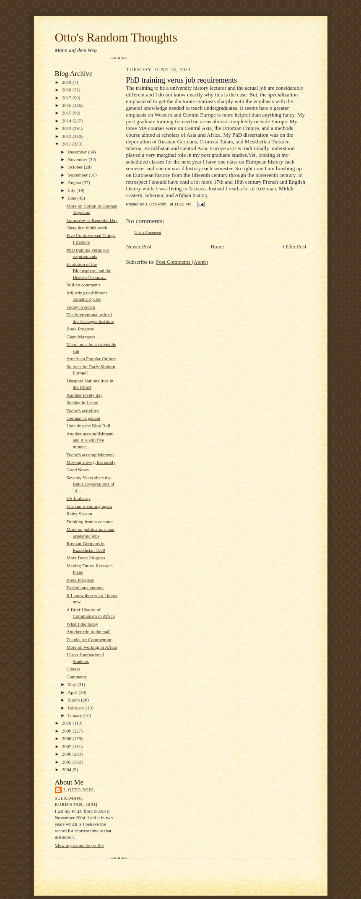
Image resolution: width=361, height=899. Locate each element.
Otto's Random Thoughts (116, 37)
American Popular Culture (91, 358)
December (78, 151)
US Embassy (78, 498)
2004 (67, 769)
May (72, 684)
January (75, 715)
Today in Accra (80, 306)
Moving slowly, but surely (90, 462)
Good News (77, 469)
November (78, 159)
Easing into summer (85, 587)
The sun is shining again (89, 506)
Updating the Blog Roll (88, 425)
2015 (67, 112)
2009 (67, 730)
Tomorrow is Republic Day (91, 220)
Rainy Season (79, 513)
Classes (73, 668)
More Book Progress (85, 557)
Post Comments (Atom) (182, 262)
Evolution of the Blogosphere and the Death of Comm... (88, 271)
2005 (67, 761)
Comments (76, 676)
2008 (67, 738)
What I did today (82, 623)
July (72, 190)
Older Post (294, 246)
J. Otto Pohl (79, 789)
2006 (67, 753)
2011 (67, 143)
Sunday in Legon (82, 402)
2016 (67, 105)
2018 (67, 89)
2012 (67, 136)
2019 (67, 82)
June (72, 197)
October (76, 166)
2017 (67, 97)
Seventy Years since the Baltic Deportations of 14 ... (90, 484)
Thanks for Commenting (89, 639)
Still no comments (83, 284)
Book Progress (79, 328)
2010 (67, 722)
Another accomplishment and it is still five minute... (90, 440)
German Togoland (83, 418)
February (77, 707)
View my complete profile (79, 845)
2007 (67, 746)
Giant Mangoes (80, 336)
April (73, 692)
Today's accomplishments (90, 454)
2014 (67, 120)
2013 (67, 128)
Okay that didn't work (86, 227)
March (74, 699)
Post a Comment (148, 232)
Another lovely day (84, 395)
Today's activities (82, 410)
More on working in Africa (91, 647)
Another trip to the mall (88, 631)
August (75, 182)
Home (217, 246)
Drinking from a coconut (89, 521)
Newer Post (138, 246)
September (78, 174)
